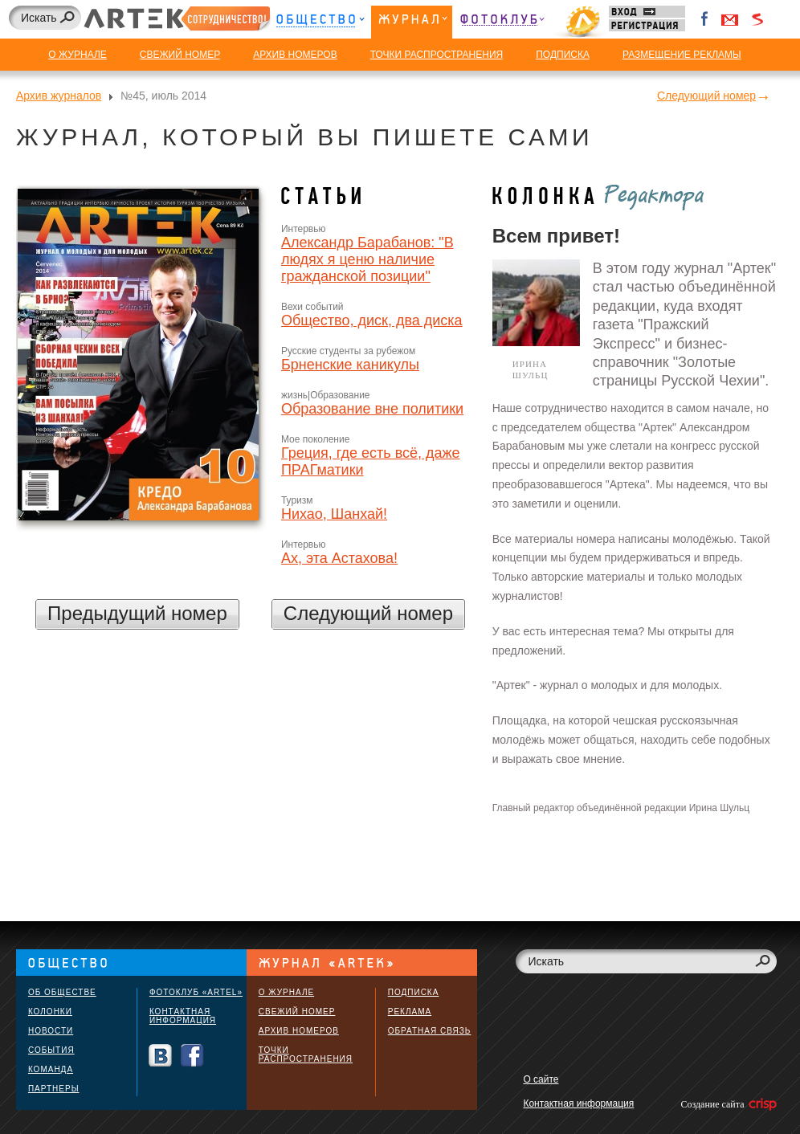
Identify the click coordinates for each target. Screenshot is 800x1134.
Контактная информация (182, 1016)
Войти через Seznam (757, 19)
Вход (647, 12)
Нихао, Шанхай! (334, 514)
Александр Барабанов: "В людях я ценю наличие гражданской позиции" (367, 259)
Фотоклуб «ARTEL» (196, 992)
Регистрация (647, 25)
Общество (320, 22)
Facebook (705, 19)
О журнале (286, 992)
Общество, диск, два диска (372, 320)
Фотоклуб (502, 22)
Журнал (411, 22)
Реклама (409, 1011)
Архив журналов (58, 95)
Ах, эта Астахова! (339, 558)
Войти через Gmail (730, 19)
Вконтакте (160, 1055)
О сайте (540, 1079)
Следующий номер (706, 95)
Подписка (413, 992)
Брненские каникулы (350, 365)
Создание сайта (727, 1104)
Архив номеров (299, 1030)
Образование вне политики (372, 409)
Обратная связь (429, 1030)
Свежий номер (297, 1011)
